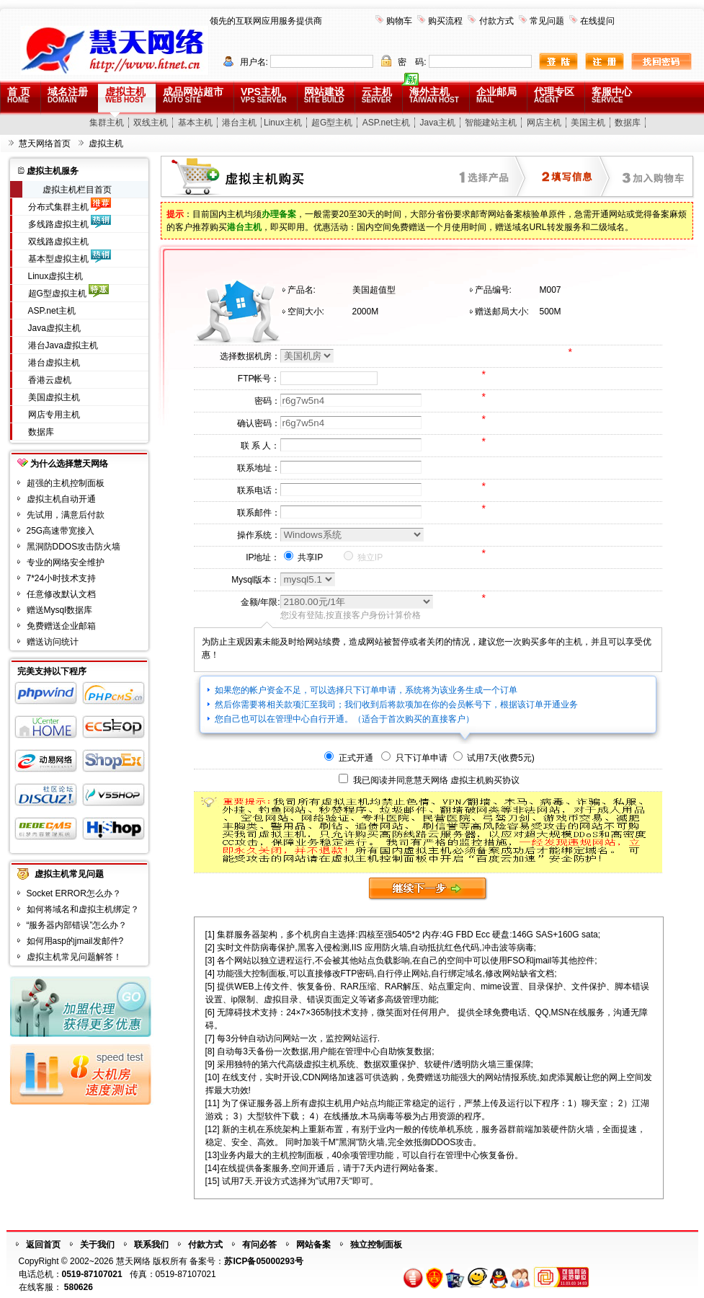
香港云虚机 (49, 380)
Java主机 (437, 123)
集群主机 (106, 123)
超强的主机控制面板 (65, 483)
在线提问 (597, 21)
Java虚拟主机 (54, 328)
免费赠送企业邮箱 (61, 626)
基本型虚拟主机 (58, 259)
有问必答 (259, 1245)
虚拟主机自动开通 (61, 499)
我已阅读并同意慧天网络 (400, 780)
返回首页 (43, 1245)
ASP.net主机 (386, 123)
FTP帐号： (259, 379)
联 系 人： (260, 446)
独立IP (363, 557)
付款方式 (496, 21)
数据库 (628, 123)
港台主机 (239, 123)
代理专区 (554, 95)
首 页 (18, 95)
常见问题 (547, 21)
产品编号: (493, 290)
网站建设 (324, 95)
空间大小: (306, 311)
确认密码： (258, 423)
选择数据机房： (250, 356)
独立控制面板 (376, 1245)
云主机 (377, 95)
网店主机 (544, 123)
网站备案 (313, 1245)
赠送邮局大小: (502, 311)
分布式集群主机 (58, 207)
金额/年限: (260, 602)
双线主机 (150, 123)
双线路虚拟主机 (58, 242)
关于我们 (97, 1245)
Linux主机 (283, 123)
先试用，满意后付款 (65, 515)
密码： (267, 401)
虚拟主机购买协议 (485, 780)
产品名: (302, 290)
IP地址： (263, 557)
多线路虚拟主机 (58, 224)
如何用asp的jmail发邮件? (75, 941)
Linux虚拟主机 (56, 276)
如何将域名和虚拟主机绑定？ (83, 909)
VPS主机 (264, 95)
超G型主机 (331, 123)
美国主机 (588, 123)
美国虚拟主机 (54, 397)
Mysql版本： (255, 580)
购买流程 (445, 21)
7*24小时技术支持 (62, 578)
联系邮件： (258, 513)
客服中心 (612, 95)
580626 (78, 1287)
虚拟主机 (125, 95)
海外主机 (434, 95)
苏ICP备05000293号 (263, 1261)
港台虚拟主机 (54, 363)
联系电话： (258, 490)
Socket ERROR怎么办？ (74, 893)
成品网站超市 (193, 95)
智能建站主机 (491, 123)
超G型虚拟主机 (57, 293)
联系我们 (151, 1245)
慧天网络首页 (45, 143)
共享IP (304, 557)
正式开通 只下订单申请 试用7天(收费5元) (429, 758)
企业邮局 (496, 95)
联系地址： (258, 468)
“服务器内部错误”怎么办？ (77, 925)
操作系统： (258, 535)
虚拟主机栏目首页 (77, 190)
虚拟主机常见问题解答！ (74, 957)
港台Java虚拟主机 (63, 345)
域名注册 (68, 95)
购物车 (399, 21)
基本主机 (195, 123)
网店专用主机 (54, 415)
